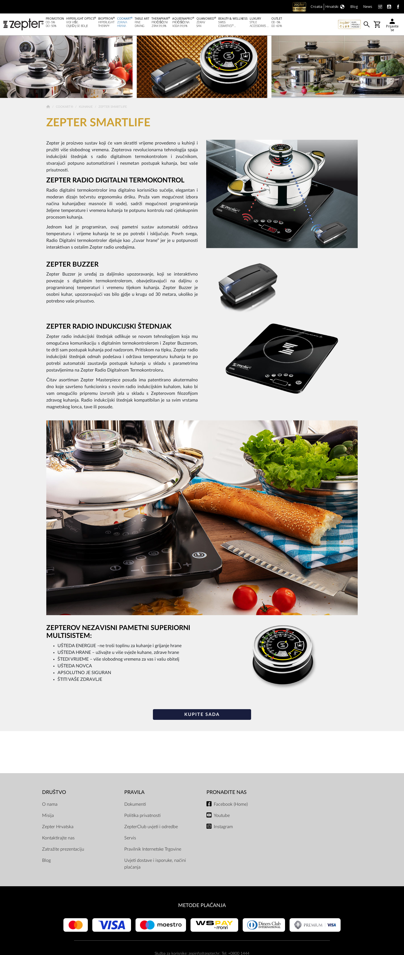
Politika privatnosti (142, 816)
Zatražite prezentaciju (63, 849)
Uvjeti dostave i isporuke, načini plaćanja (155, 864)
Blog (46, 860)
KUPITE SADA (202, 715)
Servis (130, 838)
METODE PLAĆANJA (202, 905)
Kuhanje (86, 107)
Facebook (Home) (231, 804)
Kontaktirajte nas (58, 838)
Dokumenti (135, 804)
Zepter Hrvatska (58, 827)
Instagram (223, 827)
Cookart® (65, 107)
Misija (48, 816)
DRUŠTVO (54, 793)
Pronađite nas (226, 793)
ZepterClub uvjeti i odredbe (151, 827)
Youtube (222, 816)
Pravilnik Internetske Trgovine (152, 849)
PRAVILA (134, 793)
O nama (50, 804)
